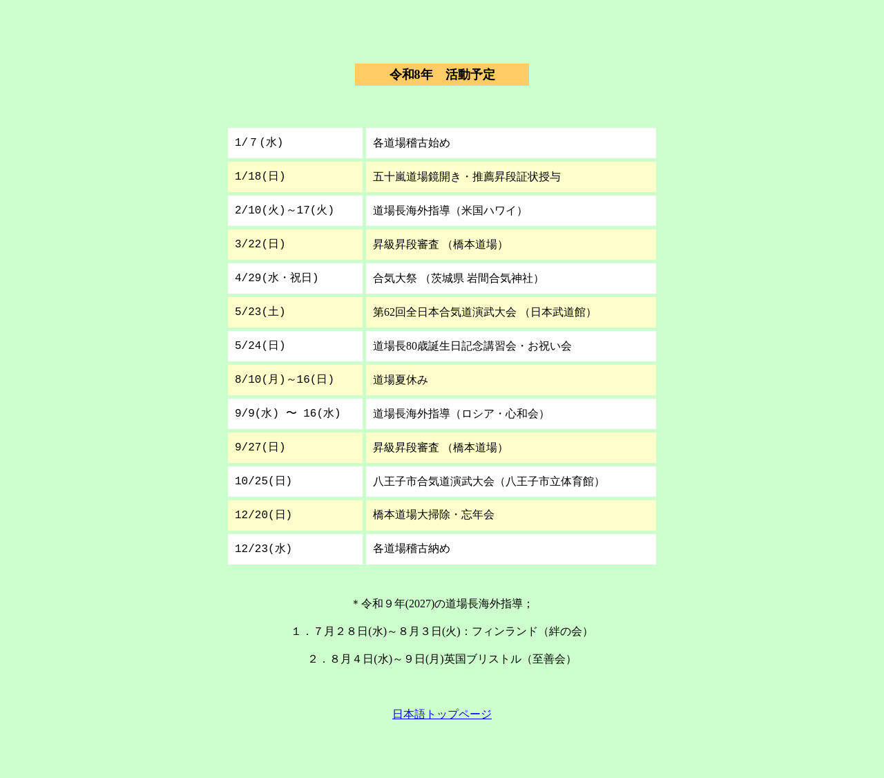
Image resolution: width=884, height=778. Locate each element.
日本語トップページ (442, 714)
